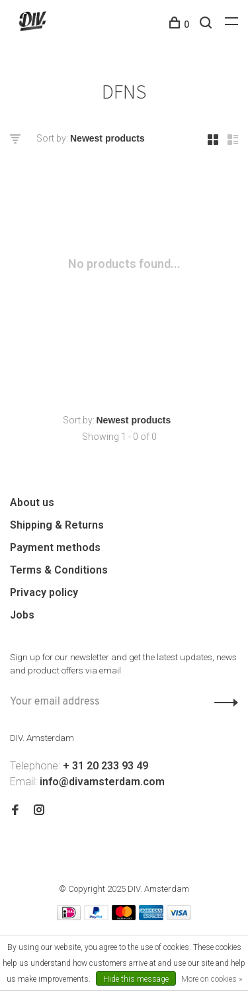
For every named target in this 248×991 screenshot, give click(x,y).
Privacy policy (44, 592)
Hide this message (136, 979)
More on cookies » (211, 979)
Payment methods (55, 547)
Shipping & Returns (57, 525)
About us (32, 502)
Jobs (22, 615)
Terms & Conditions (59, 570)
